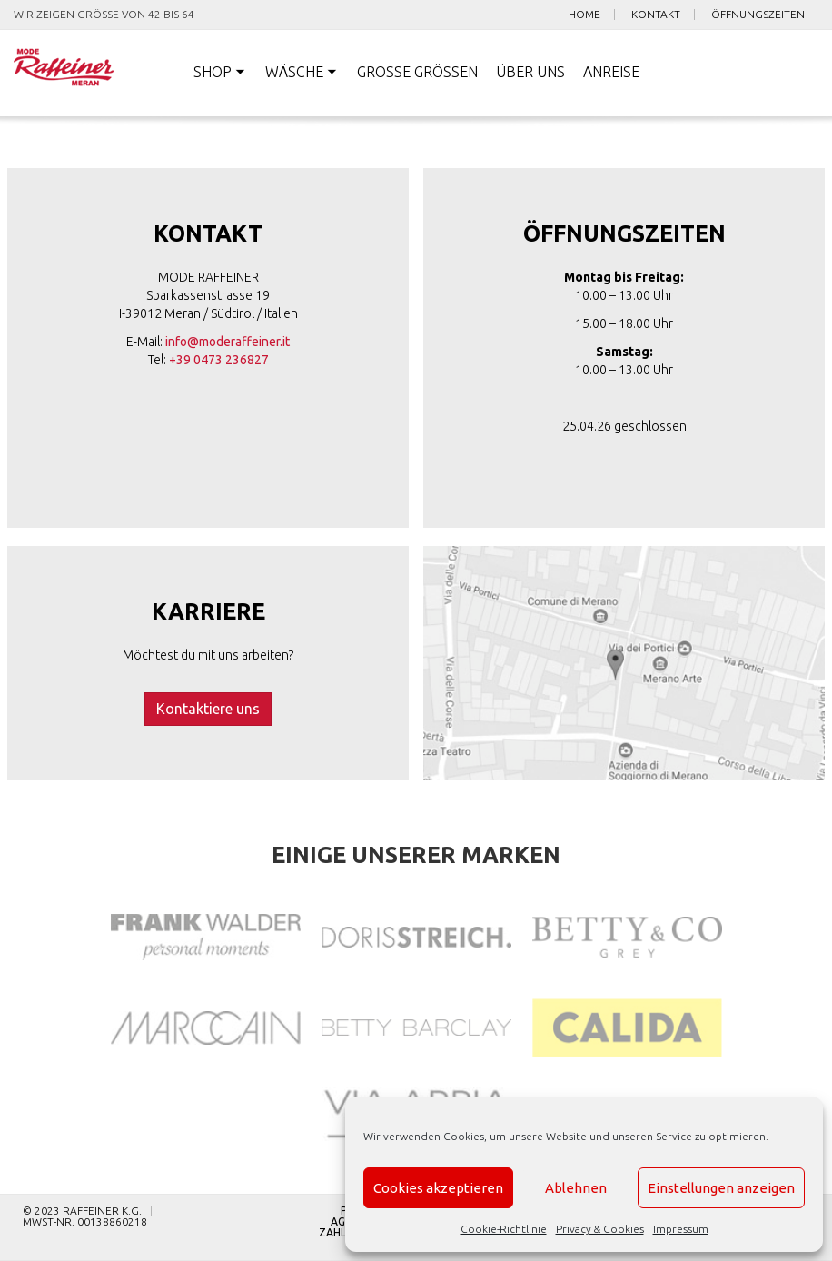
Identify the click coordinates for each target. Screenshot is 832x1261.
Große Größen (417, 72)
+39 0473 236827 (219, 359)
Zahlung (344, 1232)
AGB (341, 1221)
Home (584, 14)
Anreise (611, 72)
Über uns (530, 72)
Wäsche (294, 72)
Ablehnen (576, 1188)
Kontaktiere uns (208, 708)
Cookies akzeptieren (438, 1188)
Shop (212, 72)
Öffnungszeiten (758, 14)
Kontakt (655, 14)
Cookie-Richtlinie (504, 1229)
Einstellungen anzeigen (721, 1188)
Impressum (680, 1229)
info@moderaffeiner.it (227, 341)
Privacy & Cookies (600, 1229)
